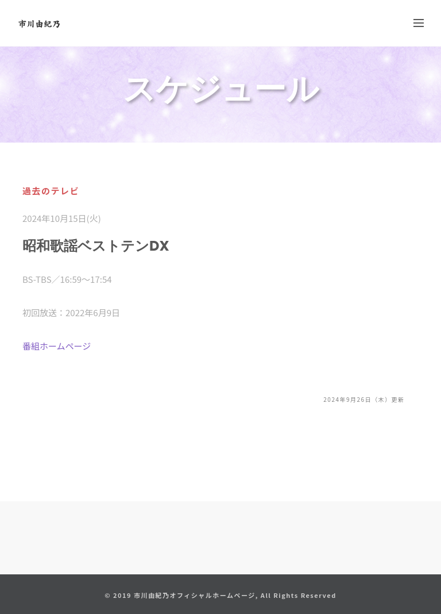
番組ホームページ (56, 346)
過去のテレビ (50, 191)
